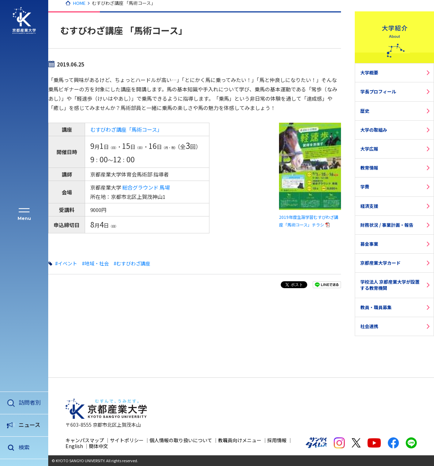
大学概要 (369, 72)
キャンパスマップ (84, 440)
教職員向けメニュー (239, 440)
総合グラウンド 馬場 (146, 187)
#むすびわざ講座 (132, 263)
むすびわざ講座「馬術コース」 (126, 129)
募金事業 (369, 244)
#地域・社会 (95, 263)
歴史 (364, 111)
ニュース (29, 425)
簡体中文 (98, 446)
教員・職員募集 (376, 307)
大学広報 (369, 148)
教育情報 (369, 167)
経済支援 (369, 206)
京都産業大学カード (380, 263)
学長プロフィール (378, 91)
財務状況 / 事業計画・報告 (386, 225)
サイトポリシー (127, 440)
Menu (24, 218)
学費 (364, 186)
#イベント (66, 263)
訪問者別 (30, 402)
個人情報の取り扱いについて (180, 440)
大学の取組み (373, 129)
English (74, 446)
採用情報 (277, 440)
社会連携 (369, 326)
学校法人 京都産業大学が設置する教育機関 (390, 284)
